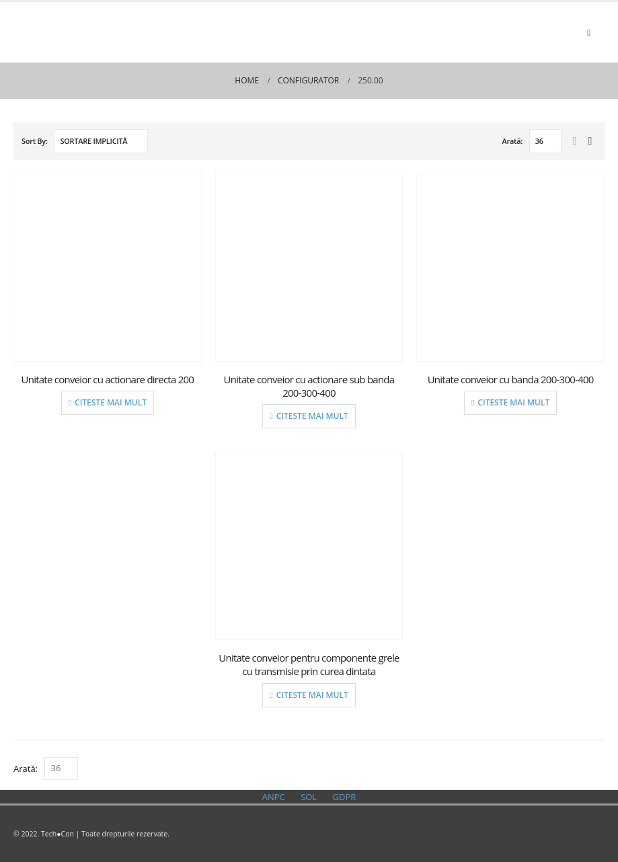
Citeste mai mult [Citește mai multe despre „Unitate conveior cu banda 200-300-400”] (513, 402)
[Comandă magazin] (101, 141)
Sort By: (35, 141)
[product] (108, 268)
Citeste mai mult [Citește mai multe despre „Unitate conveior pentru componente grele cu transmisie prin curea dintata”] (312, 695)
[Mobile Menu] (588, 32)
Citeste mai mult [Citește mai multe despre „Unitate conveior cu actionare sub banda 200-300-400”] (312, 416)
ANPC (273, 797)
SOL (309, 797)
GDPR (344, 797)
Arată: (512, 141)
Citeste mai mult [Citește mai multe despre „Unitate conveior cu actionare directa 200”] (111, 402)
